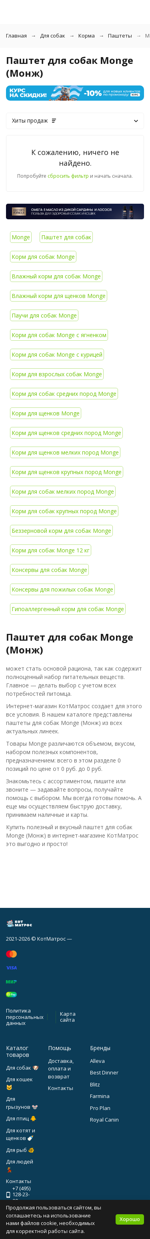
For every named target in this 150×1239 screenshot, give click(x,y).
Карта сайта (68, 1017)
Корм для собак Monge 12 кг (51, 550)
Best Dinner (104, 1072)
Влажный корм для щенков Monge (59, 296)
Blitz (95, 1084)
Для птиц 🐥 (21, 1118)
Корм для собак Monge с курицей (57, 354)
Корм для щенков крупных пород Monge (67, 472)
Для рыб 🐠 (20, 1150)
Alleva (97, 1060)
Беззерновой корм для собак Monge (61, 530)
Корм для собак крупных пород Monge (64, 511)
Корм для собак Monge (43, 256)
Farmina (100, 1096)
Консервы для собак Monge (49, 570)
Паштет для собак (66, 237)
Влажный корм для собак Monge (56, 276)
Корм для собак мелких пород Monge (63, 491)
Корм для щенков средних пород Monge (66, 433)
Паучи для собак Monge (44, 315)
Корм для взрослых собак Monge (57, 374)
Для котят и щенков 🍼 (20, 1134)
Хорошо (130, 1219)
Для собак (52, 35)
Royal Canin (104, 1119)
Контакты (60, 1088)
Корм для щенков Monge (46, 413)
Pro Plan (100, 1108)
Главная (16, 35)
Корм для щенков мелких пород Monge (65, 452)
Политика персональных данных (25, 1017)
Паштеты (120, 35)
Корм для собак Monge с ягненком (59, 335)
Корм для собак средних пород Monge (64, 393)
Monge (21, 237)
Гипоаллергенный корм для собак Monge (68, 609)
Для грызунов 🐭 (22, 1102)
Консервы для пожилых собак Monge (62, 589)
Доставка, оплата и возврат (61, 1068)
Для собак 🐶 (22, 1067)
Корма (86, 35)
